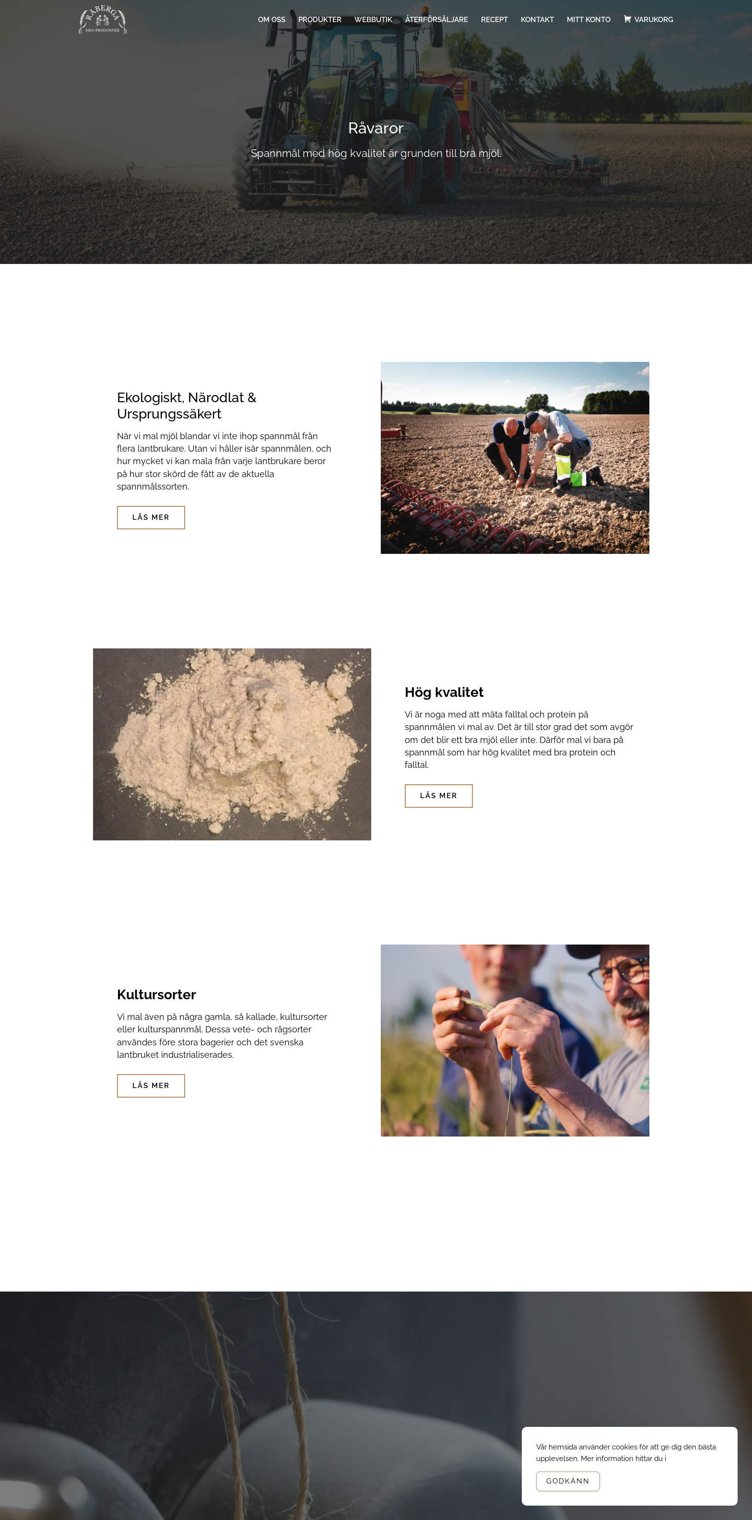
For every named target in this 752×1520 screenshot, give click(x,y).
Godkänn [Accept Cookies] (568, 1481)
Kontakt (537, 19)
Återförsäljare (436, 19)
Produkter (319, 19)
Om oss (271, 19)
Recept (494, 19)
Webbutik (373, 19)
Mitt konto (589, 19)
